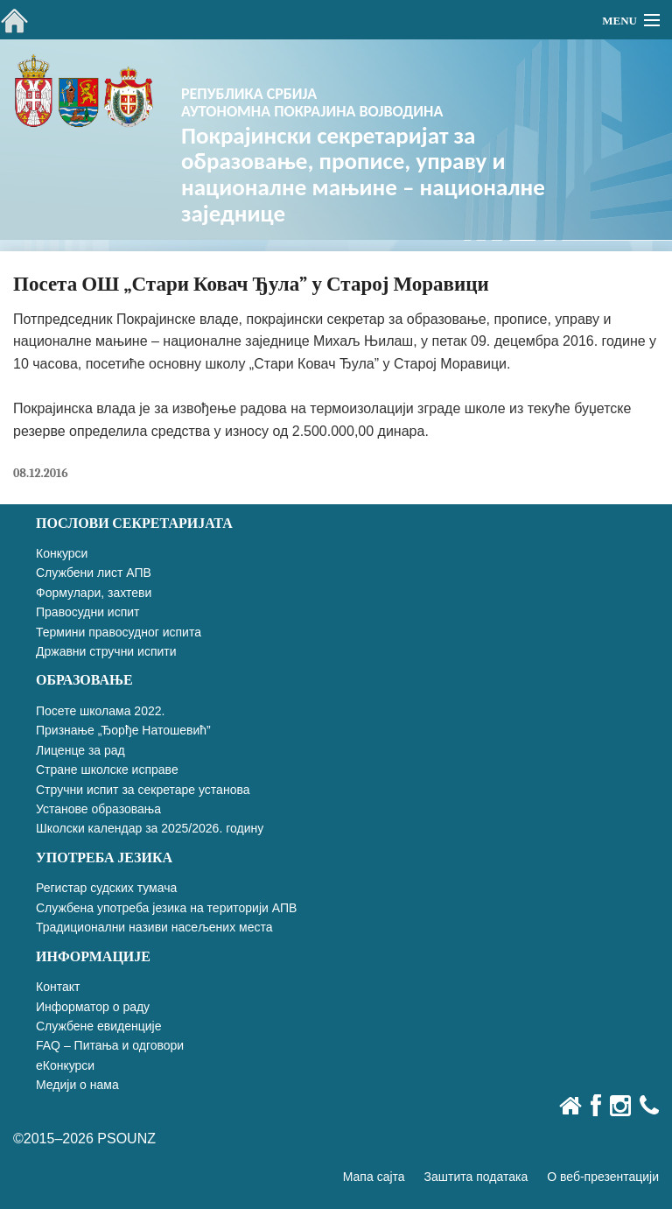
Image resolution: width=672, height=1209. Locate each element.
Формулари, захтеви (93, 593)
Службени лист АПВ (93, 573)
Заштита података (476, 1177)
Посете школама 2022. (100, 711)
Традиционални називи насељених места (154, 927)
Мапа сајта (374, 1177)
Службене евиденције (98, 1026)
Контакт (58, 987)
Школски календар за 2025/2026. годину (149, 828)
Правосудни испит (87, 612)
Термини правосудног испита (118, 632)
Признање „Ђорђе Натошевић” (123, 730)
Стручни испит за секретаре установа (143, 790)
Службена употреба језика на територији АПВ (166, 908)
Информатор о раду (93, 1007)
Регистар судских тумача (106, 888)
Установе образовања (98, 809)
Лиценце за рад (80, 750)
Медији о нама (77, 1085)
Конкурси (62, 553)
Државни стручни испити (106, 651)
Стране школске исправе (107, 770)
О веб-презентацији (603, 1177)
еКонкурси (65, 1065)
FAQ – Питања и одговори (110, 1045)
